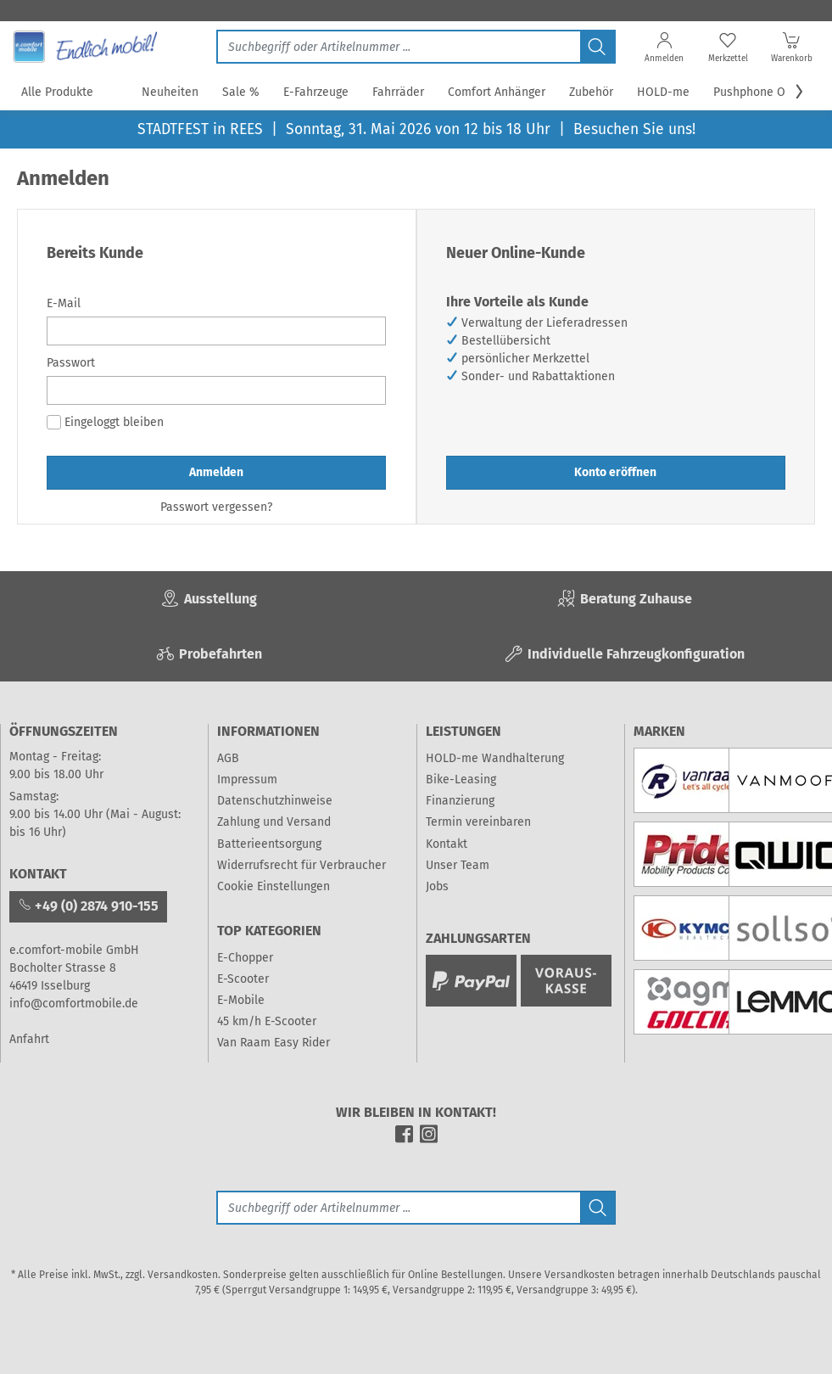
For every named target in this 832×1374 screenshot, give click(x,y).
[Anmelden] (664, 50)
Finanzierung (460, 801)
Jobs (437, 886)
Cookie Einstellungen (273, 886)
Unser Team (457, 865)
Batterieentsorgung (269, 844)
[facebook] (404, 1139)
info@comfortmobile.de (73, 1003)
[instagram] (428, 1139)
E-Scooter (243, 979)
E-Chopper (245, 958)
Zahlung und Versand (274, 822)
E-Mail (64, 303)
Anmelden (216, 472)
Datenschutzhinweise (274, 801)
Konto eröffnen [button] (615, 472)
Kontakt (446, 844)
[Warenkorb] (792, 50)
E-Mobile (241, 1000)
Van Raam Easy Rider (273, 1042)
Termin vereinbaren (478, 822)
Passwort (71, 363)
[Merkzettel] (728, 50)
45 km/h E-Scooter (266, 1021)
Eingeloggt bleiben (105, 422)
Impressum (247, 779)
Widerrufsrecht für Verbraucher (301, 865)
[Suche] (398, 1208)
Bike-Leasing (461, 779)
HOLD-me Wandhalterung (495, 758)
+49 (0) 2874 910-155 (88, 906)
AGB (228, 758)
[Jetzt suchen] (398, 47)
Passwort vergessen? (216, 507)
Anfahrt (29, 1039)
